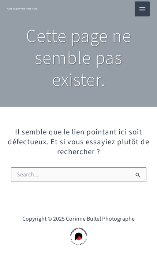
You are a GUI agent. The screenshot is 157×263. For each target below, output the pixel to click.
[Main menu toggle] (142, 8)
